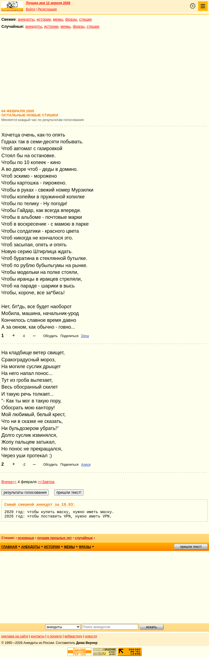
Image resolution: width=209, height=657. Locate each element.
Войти (30, 9)
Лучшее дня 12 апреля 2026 (48, 3)
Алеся (85, 465)
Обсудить (50, 336)
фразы (71, 19)
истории (44, 19)
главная (9, 547)
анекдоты (26, 19)
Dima (85, 336)
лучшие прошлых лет (54, 538)
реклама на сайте (14, 636)
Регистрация (47, 9)
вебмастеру (73, 636)
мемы (58, 19)
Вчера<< (9, 482)
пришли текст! (191, 547)
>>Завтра (46, 482)
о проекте (54, 636)
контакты (38, 636)
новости (91, 636)
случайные (84, 538)
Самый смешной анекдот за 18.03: (39, 504)
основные (26, 538)
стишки (85, 19)
